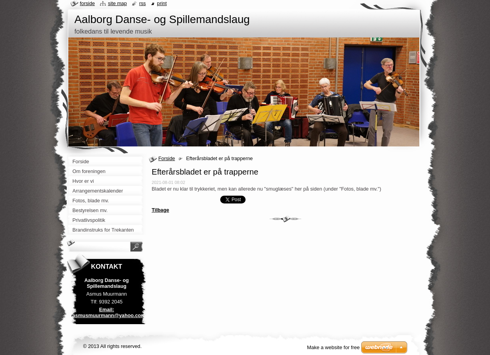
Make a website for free (333, 347)
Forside (167, 158)
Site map (117, 3)
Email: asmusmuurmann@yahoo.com (109, 312)
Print (162, 3)
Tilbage (160, 210)
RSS (142, 3)
